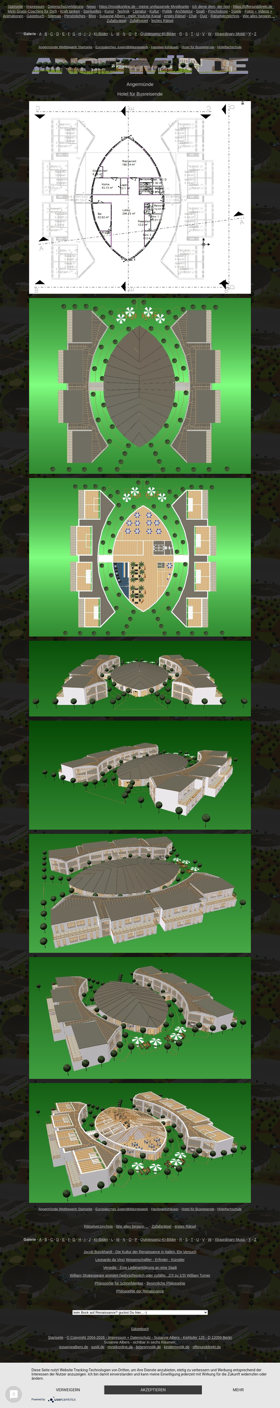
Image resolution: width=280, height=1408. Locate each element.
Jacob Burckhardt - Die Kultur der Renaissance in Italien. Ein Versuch (140, 1252)
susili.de (98, 1347)
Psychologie (218, 11)
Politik (167, 11)
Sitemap (54, 16)
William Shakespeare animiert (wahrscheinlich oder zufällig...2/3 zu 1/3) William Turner (140, 1275)
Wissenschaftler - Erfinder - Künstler (155, 1260)
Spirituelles (92, 11)
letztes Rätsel (162, 21)
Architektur (184, 11)
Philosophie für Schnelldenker (119, 1283)
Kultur (154, 11)
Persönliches (74, 16)
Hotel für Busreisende (198, 47)
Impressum (35, 6)
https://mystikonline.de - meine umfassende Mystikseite (144, 6)
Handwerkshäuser (165, 47)
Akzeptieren (153, 1390)
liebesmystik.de (148, 1347)
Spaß (200, 11)
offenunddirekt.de (207, 1347)
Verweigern (68, 1390)
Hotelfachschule (229, 47)
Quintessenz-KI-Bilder (158, 34)
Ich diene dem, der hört (211, 6)
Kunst (109, 11)
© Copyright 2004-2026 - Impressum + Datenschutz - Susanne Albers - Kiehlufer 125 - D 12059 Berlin (149, 1337)
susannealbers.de (73, 1347)
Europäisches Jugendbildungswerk (121, 47)
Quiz (203, 16)
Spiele (236, 11)
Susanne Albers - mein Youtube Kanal (130, 16)
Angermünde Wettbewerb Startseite (65, 47)
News (91, 6)
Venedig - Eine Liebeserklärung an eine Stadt (140, 1267)
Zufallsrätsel (116, 21)
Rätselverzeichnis (225, 16)
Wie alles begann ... (259, 16)
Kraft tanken (70, 11)
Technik (123, 11)
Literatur (139, 11)
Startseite (15, 6)
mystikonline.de (120, 1347)
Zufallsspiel (139, 21)
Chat (193, 16)
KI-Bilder (101, 34)
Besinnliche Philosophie (166, 1283)
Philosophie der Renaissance (140, 1291)
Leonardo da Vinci (110, 1260)
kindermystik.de (177, 1347)
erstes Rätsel (175, 16)
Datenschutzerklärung (65, 6)
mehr (238, 1390)
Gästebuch (35, 16)
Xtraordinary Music (230, 34)
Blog (92, 16)
